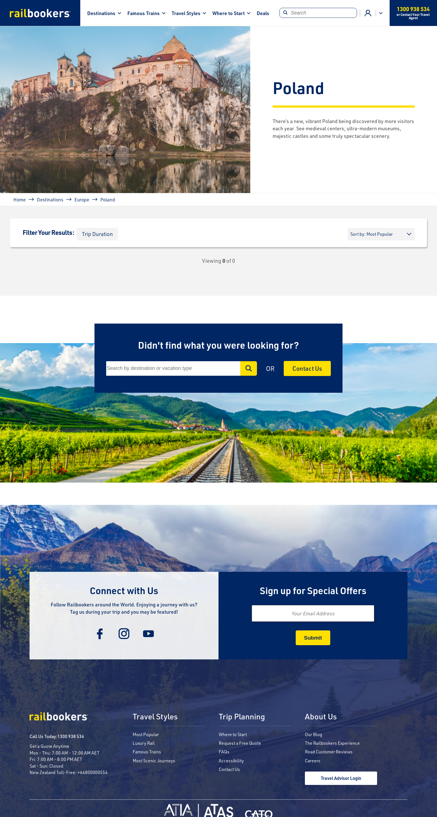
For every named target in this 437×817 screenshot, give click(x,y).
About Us (321, 716)
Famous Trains (143, 13)
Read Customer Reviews (329, 752)
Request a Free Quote (240, 743)
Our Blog (313, 734)
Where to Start (228, 13)
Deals (263, 13)
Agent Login (368, 13)
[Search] (318, 13)
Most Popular (146, 734)
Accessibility (231, 760)
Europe (81, 199)
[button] (97, 234)
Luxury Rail (144, 743)
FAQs (224, 752)
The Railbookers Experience (332, 743)
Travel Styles (186, 13)
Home (19, 199)
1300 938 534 (70, 736)
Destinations (101, 13)
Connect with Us (124, 590)
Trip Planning (242, 716)
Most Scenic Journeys (154, 760)
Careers (313, 760)
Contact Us (307, 368)
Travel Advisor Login (341, 778)
